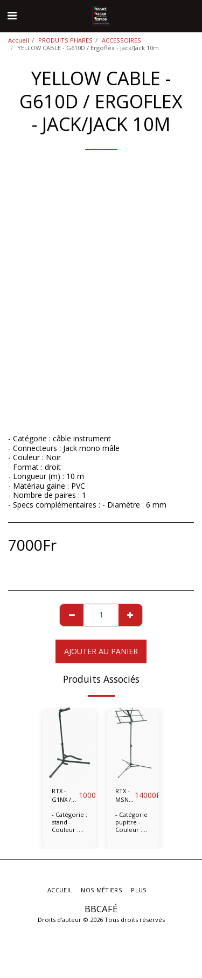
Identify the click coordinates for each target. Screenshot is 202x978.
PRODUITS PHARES (65, 40)
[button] (12, 15)
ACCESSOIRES (121, 40)
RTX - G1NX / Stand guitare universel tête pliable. (65, 796)
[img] (69, 743)
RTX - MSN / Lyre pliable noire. (125, 796)
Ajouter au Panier (101, 651)
